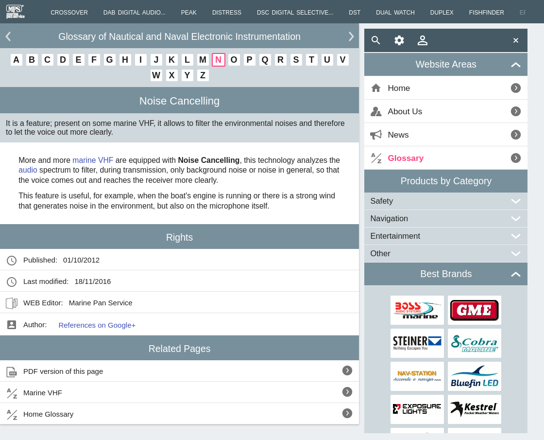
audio (27, 170)
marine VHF (92, 160)
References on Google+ (97, 325)
